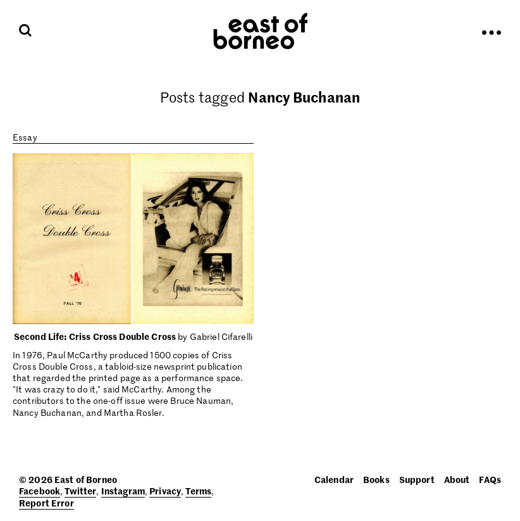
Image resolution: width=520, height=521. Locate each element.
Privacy (165, 490)
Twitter (80, 490)
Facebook (39, 490)
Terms (198, 490)
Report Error (46, 502)
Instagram (123, 490)
